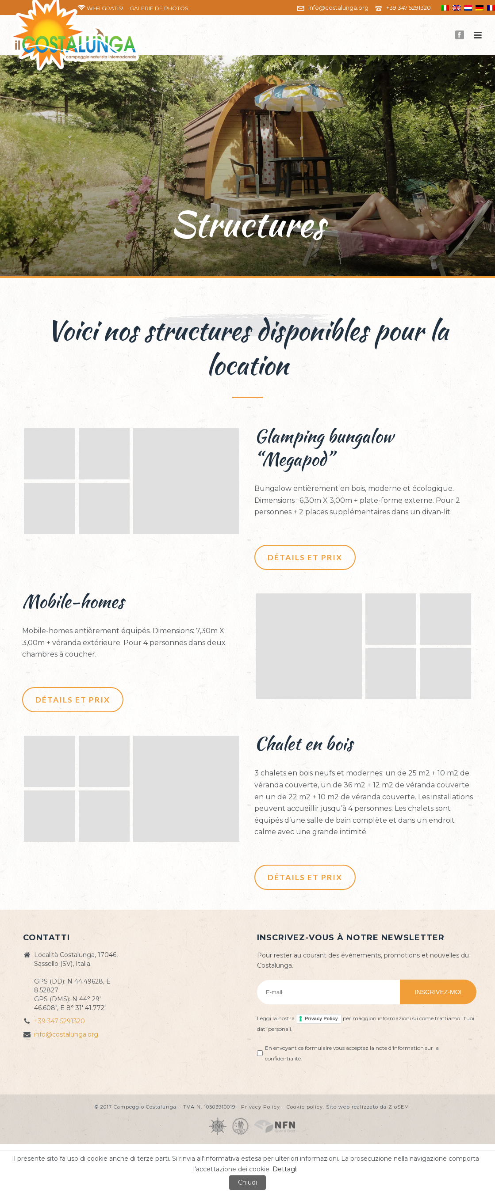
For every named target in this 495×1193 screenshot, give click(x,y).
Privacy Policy (321, 1018)
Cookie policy (305, 1107)
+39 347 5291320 (408, 7)
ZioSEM (398, 1107)
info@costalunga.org (338, 7)
